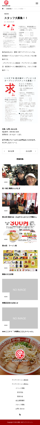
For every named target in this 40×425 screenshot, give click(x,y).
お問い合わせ (20, 409)
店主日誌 (20, 392)
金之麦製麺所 (20, 400)
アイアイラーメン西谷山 (20, 384)
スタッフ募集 (20, 404)
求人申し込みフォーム (9, 142)
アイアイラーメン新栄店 (20, 380)
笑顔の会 (20, 396)
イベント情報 (20, 388)
